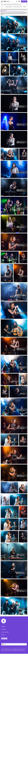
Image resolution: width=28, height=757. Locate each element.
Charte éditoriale (13, 648)
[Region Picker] (14, 644)
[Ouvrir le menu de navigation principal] (2, 1)
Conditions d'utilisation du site (5, 648)
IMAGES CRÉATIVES (9, 6)
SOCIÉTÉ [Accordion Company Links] (14, 634)
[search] (2, 4)
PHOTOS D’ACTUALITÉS (18, 6)
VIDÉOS (24, 6)
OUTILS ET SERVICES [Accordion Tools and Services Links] (14, 632)
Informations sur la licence (8, 649)
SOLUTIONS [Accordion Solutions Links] (14, 629)
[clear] (27, 4)
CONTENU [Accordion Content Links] (14, 626)
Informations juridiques (16, 649)
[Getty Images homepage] (6, 1)
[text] (14, 4)
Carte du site (22, 649)
